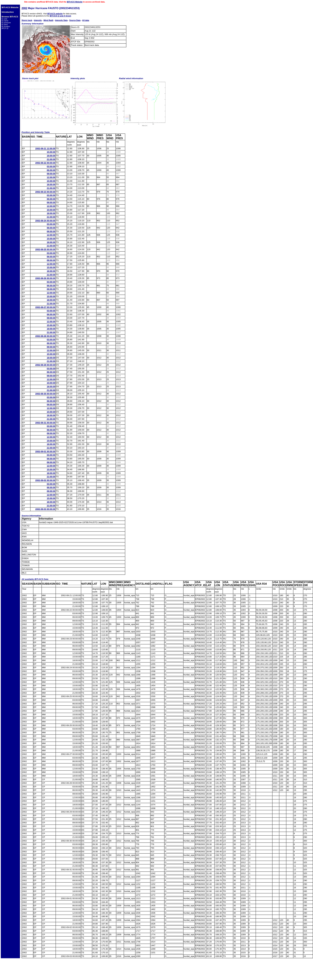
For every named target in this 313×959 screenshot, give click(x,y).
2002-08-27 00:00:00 (45, 307)
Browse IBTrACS (10, 16)
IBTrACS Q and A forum (60, 16)
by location (6, 26)
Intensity (38, 20)
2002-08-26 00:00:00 (45, 278)
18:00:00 (51, 155)
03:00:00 (51, 166)
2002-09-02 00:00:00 (45, 480)
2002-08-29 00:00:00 (45, 365)
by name (5, 21)
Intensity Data (61, 20)
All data (85, 20)
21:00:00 (51, 159)
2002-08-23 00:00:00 (45, 192)
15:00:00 (51, 152)
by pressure (6, 23)
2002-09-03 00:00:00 (45, 509)
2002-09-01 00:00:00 (45, 451)
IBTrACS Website (74, 2)
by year (4, 19)
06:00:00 (51, 170)
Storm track (27, 20)
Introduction (8, 12)
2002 (24, 8)
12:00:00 (51, 177)
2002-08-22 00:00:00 (45, 163)
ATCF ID (5, 28)
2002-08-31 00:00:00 (45, 422)
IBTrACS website (55, 14)
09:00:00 (51, 173)
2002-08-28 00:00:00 (45, 336)
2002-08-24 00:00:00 (45, 220)
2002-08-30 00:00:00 (45, 393)
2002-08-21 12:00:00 (45, 148)
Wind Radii (48, 20)
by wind (4, 24)
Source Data (74, 20)
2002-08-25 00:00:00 (45, 249)
